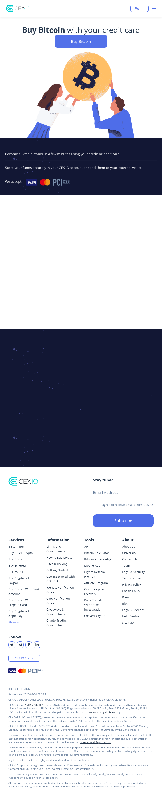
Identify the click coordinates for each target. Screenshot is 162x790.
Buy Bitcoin (16, 559)
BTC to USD (16, 572)
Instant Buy (16, 547)
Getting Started (57, 570)
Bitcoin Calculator (96, 553)
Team (126, 566)
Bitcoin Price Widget (98, 559)
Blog (125, 604)
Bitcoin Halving (57, 564)
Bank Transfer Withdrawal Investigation (94, 604)
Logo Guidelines (133, 610)
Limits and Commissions (55, 549)
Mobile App (92, 566)
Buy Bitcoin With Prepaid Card (20, 602)
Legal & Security (133, 572)
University (129, 553)
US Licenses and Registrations (97, 712)
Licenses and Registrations (95, 742)
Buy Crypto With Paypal (19, 580)
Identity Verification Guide (60, 589)
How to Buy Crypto (59, 558)
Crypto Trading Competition (57, 622)
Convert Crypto (94, 616)
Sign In (139, 8)
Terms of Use (131, 578)
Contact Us (129, 559)
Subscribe (123, 520)
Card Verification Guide (58, 600)
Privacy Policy (131, 585)
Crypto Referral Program (95, 574)
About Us (128, 547)
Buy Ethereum (18, 566)
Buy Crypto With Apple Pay (19, 613)
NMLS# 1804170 (34, 705)
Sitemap (128, 623)
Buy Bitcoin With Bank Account (23, 591)
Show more (16, 622)
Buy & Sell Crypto (20, 553)
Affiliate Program (96, 583)
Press (126, 597)
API (86, 547)
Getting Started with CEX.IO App (60, 579)
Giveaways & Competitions (55, 611)
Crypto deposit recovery (94, 591)
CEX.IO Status (24, 658)
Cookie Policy (131, 591)
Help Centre (130, 616)
